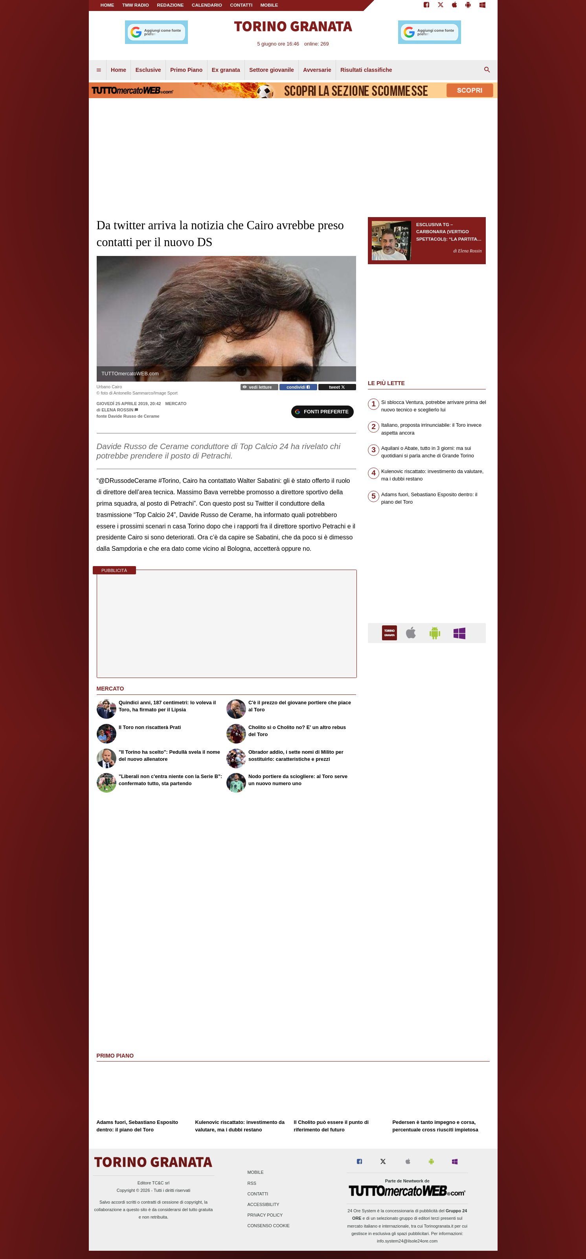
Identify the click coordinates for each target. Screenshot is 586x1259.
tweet (337, 387)
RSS (252, 1183)
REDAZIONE (170, 5)
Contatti (258, 1193)
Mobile (256, 1172)
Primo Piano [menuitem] (186, 70)
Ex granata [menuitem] (226, 70)
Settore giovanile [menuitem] (271, 70)
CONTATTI (241, 5)
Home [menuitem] (118, 70)
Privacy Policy (265, 1215)
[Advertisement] (427, 954)
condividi (298, 387)
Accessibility (263, 1204)
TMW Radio (135, 5)
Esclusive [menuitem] (148, 70)
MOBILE (269, 5)
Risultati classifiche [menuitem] (366, 70)
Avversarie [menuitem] (317, 70)
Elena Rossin (117, 409)
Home (107, 5)
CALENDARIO (207, 5)
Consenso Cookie (269, 1226)
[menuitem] (99, 70)
